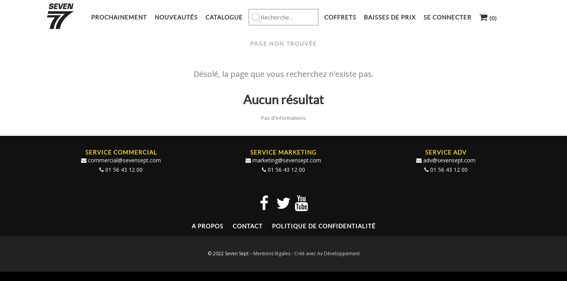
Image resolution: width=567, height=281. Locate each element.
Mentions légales (271, 253)
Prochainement (119, 17)
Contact (248, 225)
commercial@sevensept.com (124, 160)
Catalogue (224, 17)
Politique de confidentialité (324, 225)
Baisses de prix (390, 17)
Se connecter (448, 17)
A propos (207, 225)
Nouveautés (176, 17)
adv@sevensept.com (449, 160)
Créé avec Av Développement (327, 253)
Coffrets (340, 17)
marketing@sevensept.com (287, 160)
